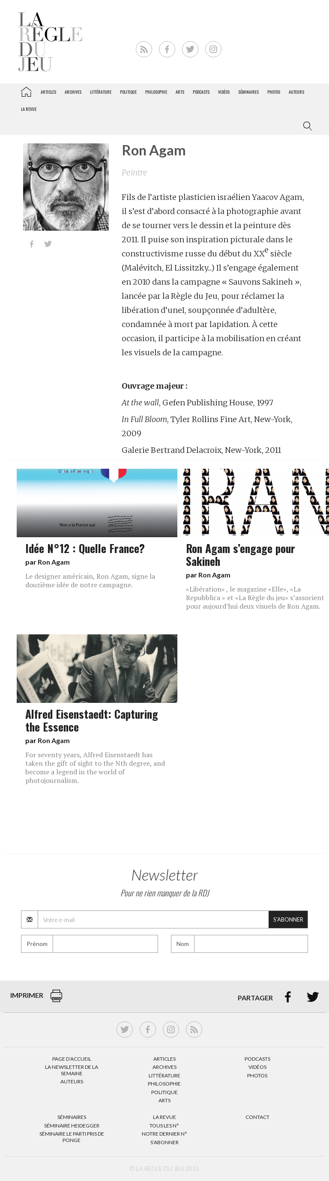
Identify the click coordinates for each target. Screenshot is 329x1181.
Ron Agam (54, 562)
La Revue (164, 1117)
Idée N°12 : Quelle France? (85, 548)
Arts (180, 92)
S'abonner (288, 919)
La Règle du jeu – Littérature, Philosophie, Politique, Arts (26, 90)
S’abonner (164, 1142)
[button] (305, 126)
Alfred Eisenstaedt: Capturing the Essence (91, 720)
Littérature (100, 92)
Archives (73, 92)
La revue (28, 109)
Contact (257, 1117)
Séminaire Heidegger (71, 1125)
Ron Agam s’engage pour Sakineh (240, 554)
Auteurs (296, 92)
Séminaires (248, 92)
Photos (273, 92)
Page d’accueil (71, 1059)
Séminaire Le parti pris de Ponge (71, 1136)
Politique (128, 92)
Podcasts (201, 92)
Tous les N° (164, 1125)
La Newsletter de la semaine (71, 1070)
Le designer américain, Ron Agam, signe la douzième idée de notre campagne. (90, 580)
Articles (48, 92)
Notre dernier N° (164, 1133)
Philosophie (156, 92)
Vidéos (224, 92)
